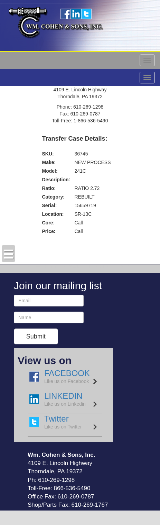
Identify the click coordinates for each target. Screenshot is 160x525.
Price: (49, 231)
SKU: (48, 154)
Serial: (49, 205)
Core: (48, 222)
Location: (53, 214)
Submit (36, 336)
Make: (49, 162)
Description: (56, 179)
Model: (50, 171)
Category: (53, 197)
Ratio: (49, 188)
